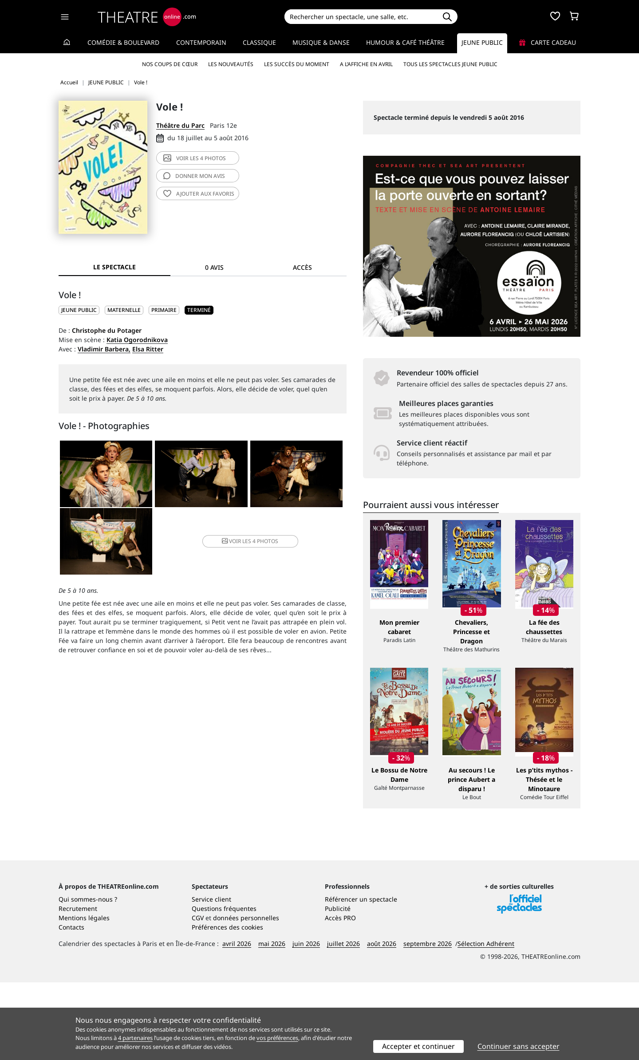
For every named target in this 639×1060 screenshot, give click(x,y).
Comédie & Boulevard (123, 42)
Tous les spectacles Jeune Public (450, 64)
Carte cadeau (547, 42)
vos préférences (277, 1038)
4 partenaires (135, 1038)
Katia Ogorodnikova (137, 339)
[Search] (360, 16)
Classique (259, 42)
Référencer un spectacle (361, 977)
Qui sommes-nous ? (88, 977)
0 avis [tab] (214, 267)
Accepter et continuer (418, 1046)
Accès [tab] (302, 267)
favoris (198, 193)
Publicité (338, 986)
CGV (198, 995)
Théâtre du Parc (180, 125)
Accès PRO (340, 995)
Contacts (71, 1005)
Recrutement (78, 986)
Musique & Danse (321, 42)
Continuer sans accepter (518, 1046)
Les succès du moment (296, 64)
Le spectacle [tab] (114, 267)
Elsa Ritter (147, 349)
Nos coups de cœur (169, 64)
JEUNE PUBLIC (79, 310)
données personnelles (246, 995)
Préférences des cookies (227, 1005)
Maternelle (124, 310)
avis (194, 176)
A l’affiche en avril (366, 64)
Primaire (164, 310)
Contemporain (201, 42)
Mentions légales (84, 995)
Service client (211, 977)
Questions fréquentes (224, 986)
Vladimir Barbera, (104, 349)
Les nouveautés (230, 64)
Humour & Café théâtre (405, 42)
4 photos (194, 158)
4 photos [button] (250, 541)
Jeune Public (482, 42)
